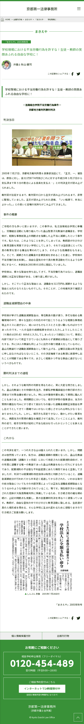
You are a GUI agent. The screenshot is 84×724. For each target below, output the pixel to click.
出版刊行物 (18, 19)
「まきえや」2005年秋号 (41, 19)
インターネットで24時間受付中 (42, 688)
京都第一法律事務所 (42, 9)
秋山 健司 (26, 64)
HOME (6, 19)
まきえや (28, 19)
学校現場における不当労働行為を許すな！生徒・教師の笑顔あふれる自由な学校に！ (54, 19)
